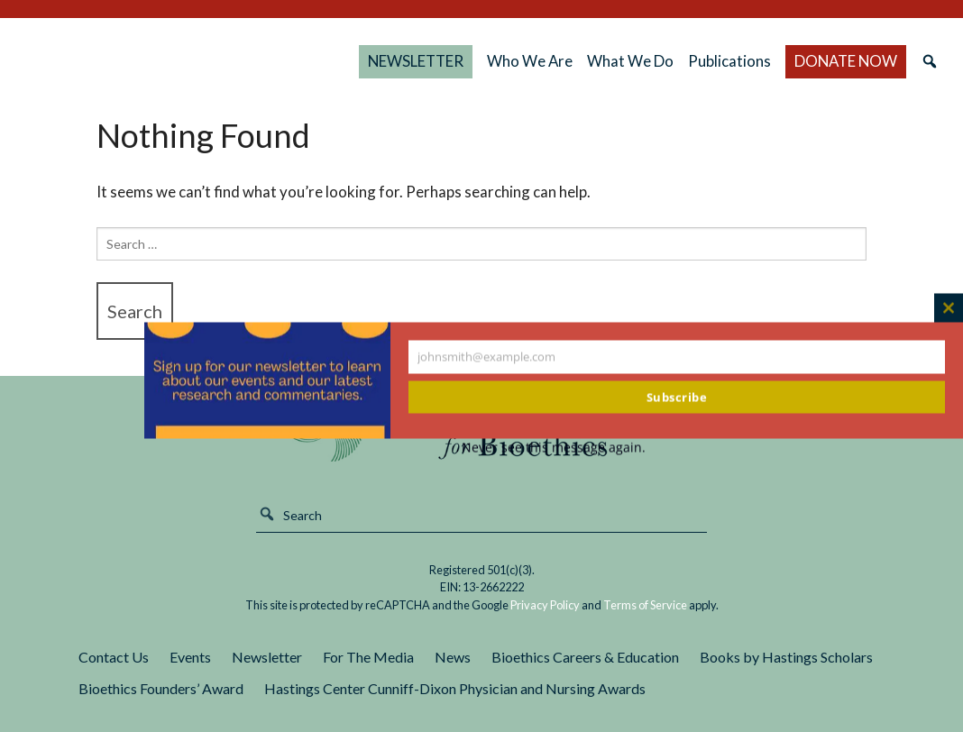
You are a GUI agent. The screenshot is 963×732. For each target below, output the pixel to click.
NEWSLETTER (460, 60)
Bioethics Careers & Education (585, 656)
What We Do (651, 61)
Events (190, 656)
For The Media (368, 656)
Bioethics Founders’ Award (160, 688)
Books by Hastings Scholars (786, 656)
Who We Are (560, 61)
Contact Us (113, 656)
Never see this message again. (554, 447)
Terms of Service (645, 605)
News (453, 656)
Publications (747, 60)
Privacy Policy (545, 605)
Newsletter (267, 656)
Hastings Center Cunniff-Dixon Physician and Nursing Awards (455, 688)
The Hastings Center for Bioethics (204, 61)
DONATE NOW (843, 61)
